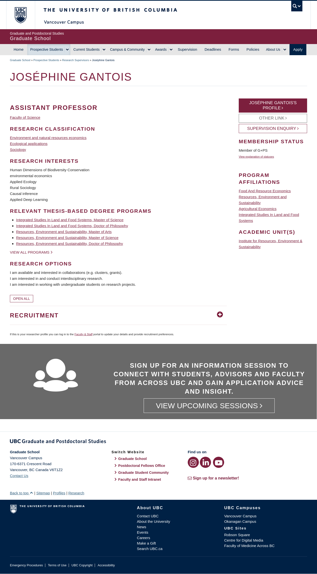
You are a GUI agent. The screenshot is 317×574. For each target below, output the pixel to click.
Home (19, 49)
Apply (298, 49)
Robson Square (237, 535)
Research (76, 493)
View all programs (30, 252)
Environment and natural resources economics (48, 138)
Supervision (187, 49)
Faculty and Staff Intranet (139, 479)
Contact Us (19, 476)
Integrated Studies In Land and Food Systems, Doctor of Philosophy (72, 226)
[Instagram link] (193, 462)
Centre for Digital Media (243, 540)
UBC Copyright (82, 565)
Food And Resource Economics (265, 191)
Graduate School (20, 60)
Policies (252, 49)
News (141, 527)
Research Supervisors (75, 60)
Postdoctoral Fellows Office (141, 466)
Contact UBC (148, 516)
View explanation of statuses (256, 156)
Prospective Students (46, 49)
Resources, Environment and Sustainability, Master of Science (67, 238)
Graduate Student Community (143, 473)
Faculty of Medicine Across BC (249, 546)
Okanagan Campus (240, 521)
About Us (273, 49)
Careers (143, 538)
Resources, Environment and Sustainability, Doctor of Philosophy (69, 243)
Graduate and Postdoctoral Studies (158, 442)
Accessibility (106, 565)
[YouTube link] (218, 462)
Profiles (59, 493)
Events (142, 532)
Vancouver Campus (240, 516)
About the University (153, 521)
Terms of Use (57, 565)
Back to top (21, 493)
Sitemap (43, 493)
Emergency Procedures (26, 565)
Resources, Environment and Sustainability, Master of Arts (64, 232)
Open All (21, 299)
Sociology (18, 149)
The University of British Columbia (20, 15)
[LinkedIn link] (205, 462)
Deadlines (213, 49)
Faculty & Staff (84, 334)
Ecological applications (29, 144)
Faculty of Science (25, 117)
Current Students (86, 49)
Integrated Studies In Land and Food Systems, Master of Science (70, 220)
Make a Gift (146, 543)
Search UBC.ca (149, 549)
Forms (234, 49)
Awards (160, 49)
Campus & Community (127, 49)
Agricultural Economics (258, 209)
